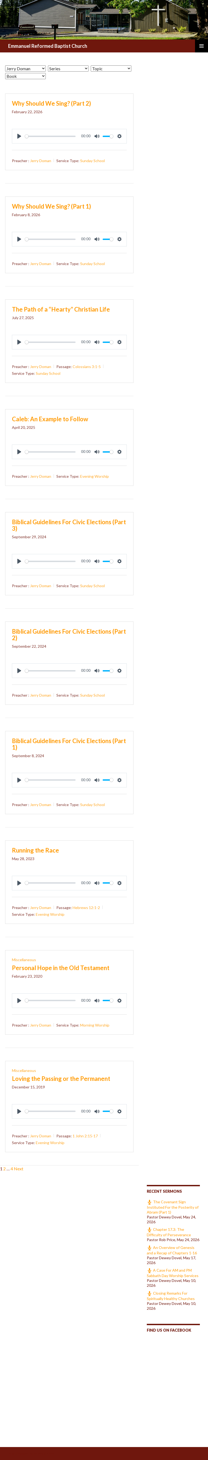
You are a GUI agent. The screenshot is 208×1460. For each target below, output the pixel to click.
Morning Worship (94, 1025)
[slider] (50, 136)
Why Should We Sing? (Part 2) (51, 103)
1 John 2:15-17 (85, 1136)
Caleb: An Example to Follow (50, 419)
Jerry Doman (40, 160)
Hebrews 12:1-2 (86, 907)
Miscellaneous (24, 959)
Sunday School (92, 160)
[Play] (19, 136)
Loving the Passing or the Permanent (61, 1078)
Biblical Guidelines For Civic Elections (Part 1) (69, 744)
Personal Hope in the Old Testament (60, 967)
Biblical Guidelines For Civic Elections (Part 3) (69, 525)
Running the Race (35, 850)
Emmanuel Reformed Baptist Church (47, 46)
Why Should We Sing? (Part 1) (51, 206)
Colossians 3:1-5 (87, 366)
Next (18, 1168)
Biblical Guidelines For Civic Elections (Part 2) (69, 635)
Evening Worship (94, 476)
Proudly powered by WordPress (31, 1453)
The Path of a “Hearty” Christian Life (61, 309)
